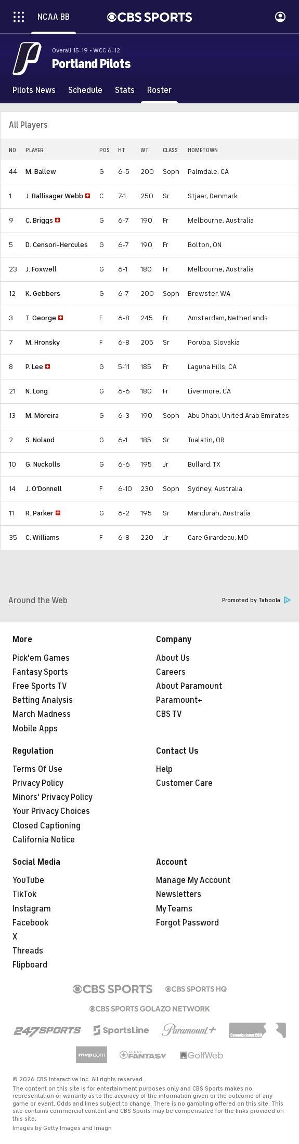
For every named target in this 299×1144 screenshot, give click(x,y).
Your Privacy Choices (51, 811)
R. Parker (39, 513)
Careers (171, 672)
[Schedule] (85, 90)
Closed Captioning (46, 826)
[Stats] (125, 90)
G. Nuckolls (42, 464)
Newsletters (178, 894)
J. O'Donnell (43, 488)
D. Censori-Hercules (56, 244)
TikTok (24, 894)
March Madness (41, 714)
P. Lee (34, 366)
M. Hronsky (42, 342)
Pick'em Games (41, 658)
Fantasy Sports (40, 672)
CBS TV (169, 714)
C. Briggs (39, 220)
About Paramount (189, 686)
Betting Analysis (42, 700)
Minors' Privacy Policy (52, 797)
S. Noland (40, 439)
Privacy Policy (37, 783)
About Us (173, 658)
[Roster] (159, 90)
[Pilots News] (34, 90)
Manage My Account (193, 880)
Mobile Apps (35, 729)
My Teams (174, 909)
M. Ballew (40, 171)
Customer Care (184, 783)
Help (164, 769)
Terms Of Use (37, 769)
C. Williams (42, 537)
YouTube (28, 880)
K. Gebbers (42, 293)
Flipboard (29, 965)
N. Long (36, 391)
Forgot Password (187, 923)
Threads (27, 951)
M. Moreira (42, 415)
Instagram (31, 909)
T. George (40, 318)
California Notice (43, 840)
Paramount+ (179, 700)
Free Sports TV (39, 686)
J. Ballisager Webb (54, 196)
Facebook (30, 923)
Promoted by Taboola (256, 600)
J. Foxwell (41, 269)
